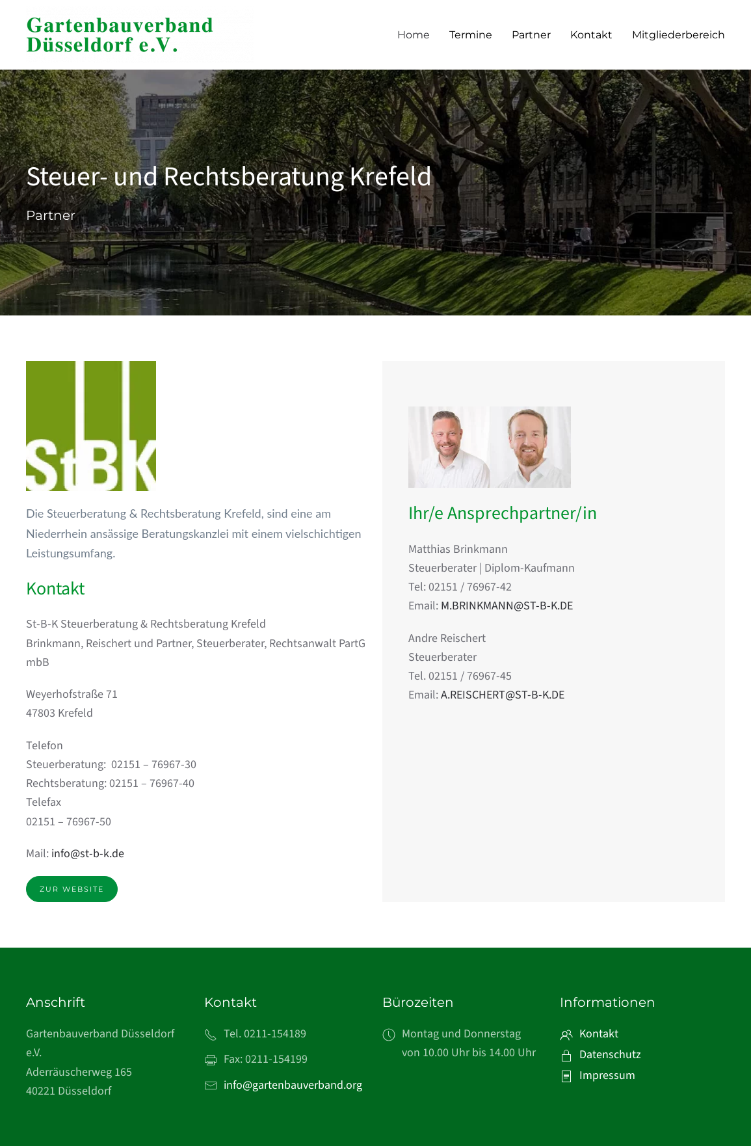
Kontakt (591, 35)
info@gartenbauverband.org (293, 1085)
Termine (470, 35)
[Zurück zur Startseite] (140, 35)
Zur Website (72, 889)
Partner (531, 35)
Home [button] (413, 35)
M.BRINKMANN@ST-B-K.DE (507, 606)
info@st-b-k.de (87, 854)
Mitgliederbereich (678, 35)
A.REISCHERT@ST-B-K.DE (502, 695)
